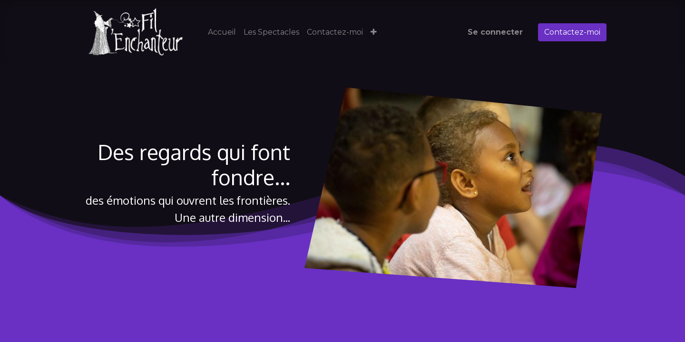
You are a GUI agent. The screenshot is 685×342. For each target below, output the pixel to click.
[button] (374, 32)
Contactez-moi (572, 32)
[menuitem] (222, 32)
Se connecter (495, 32)
